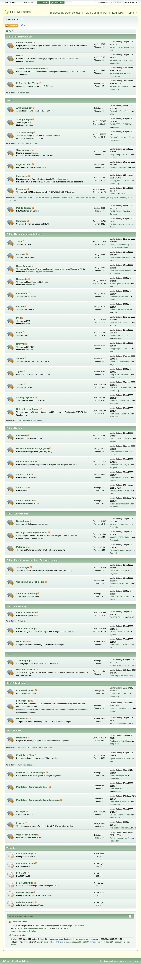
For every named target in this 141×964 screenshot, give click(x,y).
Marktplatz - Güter (25, 755)
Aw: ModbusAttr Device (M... (121, 224)
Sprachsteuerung (120, 197)
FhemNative (39, 197)
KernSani (29, 125)
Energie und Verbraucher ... (120, 802)
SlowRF (20, 358)
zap (111, 287)
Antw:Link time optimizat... (120, 694)
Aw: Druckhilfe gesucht (118, 776)
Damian (113, 158)
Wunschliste (22, 641)
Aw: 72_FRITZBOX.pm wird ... (121, 439)
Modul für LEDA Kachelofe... (121, 537)
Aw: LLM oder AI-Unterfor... (120, 47)
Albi (134, 828)
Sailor (123, 194)
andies (112, 50)
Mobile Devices (24, 208)
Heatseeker (114, 841)
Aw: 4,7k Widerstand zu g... (120, 245)
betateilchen (114, 779)
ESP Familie (22, 748)
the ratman (114, 507)
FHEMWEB (22, 197)
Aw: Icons (113, 194)
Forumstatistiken (18, 922)
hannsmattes (115, 378)
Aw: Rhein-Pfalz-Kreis (118, 73)
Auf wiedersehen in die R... (120, 838)
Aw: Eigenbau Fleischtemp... (121, 741)
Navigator (113, 468)
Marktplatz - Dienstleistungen (31, 772)
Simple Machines (22, 961)
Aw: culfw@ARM (116, 676)
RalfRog (129, 676)
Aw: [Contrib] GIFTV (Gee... (120, 155)
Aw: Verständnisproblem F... (120, 137)
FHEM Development (26, 612)
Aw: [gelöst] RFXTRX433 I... (120, 349)
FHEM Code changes (27, 628)
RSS (130, 197)
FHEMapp (48, 197)
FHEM (86, 12)
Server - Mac (22, 487)
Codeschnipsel (24, 150)
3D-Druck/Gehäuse (35, 748)
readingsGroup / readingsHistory (101, 197)
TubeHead (114, 417)
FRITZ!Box (21, 435)
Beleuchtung (23, 521)
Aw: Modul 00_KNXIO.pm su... (121, 310)
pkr (111, 648)
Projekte (20, 823)
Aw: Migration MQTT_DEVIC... (121, 336)
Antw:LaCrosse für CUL (119, 665)
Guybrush (113, 553)
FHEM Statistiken (25, 883)
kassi (112, 261)
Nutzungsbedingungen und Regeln (115, 961)
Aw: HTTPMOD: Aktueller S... (121, 597)
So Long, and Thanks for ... (120, 181)
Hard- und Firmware (26, 669)
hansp (68, 942)
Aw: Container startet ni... (119, 452)
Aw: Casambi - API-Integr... (120, 645)
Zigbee (20, 371)
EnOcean (21, 254)
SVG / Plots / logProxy (79, 197)
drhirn (112, 114)
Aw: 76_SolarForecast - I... (120, 571)
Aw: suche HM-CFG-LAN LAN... (122, 789)
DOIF (19, 144)
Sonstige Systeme (25, 397)
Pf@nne (38, 272)
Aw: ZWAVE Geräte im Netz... (121, 388)
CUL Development (25, 690)
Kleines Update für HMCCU (120, 284)
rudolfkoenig (114, 89)
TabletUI (30, 197)
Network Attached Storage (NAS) (32, 448)
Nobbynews (114, 140)
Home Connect (24, 266)
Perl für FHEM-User (29, 144)
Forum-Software (24, 43)
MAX (19, 318)
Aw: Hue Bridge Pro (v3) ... (120, 524)
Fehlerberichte (23, 701)
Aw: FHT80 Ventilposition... (120, 362)
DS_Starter (114, 574)
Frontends (21, 189)
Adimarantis (48, 272)
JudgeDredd (114, 744)
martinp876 (30, 285)
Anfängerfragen (24, 119)
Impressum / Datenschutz (64, 12)
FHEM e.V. (131, 12)
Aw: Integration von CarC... (120, 584)
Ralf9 (134, 665)
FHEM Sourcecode (25, 863)
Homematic (22, 279)
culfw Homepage (25, 892)
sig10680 (85, 942)
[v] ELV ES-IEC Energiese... (120, 758)
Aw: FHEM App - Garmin (119, 211)
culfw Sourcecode (25, 902)
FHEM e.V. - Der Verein (27, 83)
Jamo (112, 761)
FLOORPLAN (11, 200)
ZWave (20, 384)
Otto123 (113, 494)
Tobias (112, 352)
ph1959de (30, 61)
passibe (116, 127)
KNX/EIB (20, 306)
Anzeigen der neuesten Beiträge (23, 931)
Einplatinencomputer (27, 461)
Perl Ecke (21, 621)
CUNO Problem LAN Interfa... (121, 709)
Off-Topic (21, 811)
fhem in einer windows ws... (120, 504)
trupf (111, 587)
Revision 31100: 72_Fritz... (120, 632)
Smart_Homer (115, 527)
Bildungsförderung (24, 93)
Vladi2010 (117, 792)
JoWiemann (114, 442)
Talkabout (113, 214)
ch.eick (112, 600)
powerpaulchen (49, 942)
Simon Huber (115, 805)
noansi (112, 300)
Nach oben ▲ (133, 961)
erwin (115, 313)
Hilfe (100, 961)
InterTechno (22, 293)
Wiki (18, 56)
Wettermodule (36, 420)
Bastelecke (22, 738)
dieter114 (109, 942)
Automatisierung (25, 132)
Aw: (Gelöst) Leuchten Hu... (120, 375)
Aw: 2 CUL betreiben (118, 723)
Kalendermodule (24, 420)
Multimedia (22, 547)
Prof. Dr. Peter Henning (119, 248)
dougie (112, 711)
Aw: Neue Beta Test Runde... (121, 323)
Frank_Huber (115, 76)
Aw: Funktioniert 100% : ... (120, 60)
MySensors (47, 748)
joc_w (112, 365)
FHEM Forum (20, 12)
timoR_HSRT (115, 818)
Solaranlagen (23, 567)
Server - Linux (23, 474)
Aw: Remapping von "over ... (121, 258)
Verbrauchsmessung (26, 593)
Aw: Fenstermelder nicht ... (120, 297)
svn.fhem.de (68, 631)
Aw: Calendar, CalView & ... (120, 414)
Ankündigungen (24, 108)
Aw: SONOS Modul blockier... (121, 550)
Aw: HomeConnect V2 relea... (121, 271)
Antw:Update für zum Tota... (120, 491)
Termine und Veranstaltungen (31, 69)
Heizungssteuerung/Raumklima (32, 532)
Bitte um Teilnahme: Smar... (120, 815)
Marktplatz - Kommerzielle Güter (32, 787)
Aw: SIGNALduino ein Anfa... (121, 401)
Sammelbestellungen (26, 765)
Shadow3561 (115, 274)
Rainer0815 (79, 926)
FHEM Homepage (25, 854)
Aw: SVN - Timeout (117, 617)
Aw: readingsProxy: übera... (120, 111)
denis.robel (100, 942)
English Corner (24, 164)
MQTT (19, 332)
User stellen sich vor (26, 835)
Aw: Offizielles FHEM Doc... (120, 478)
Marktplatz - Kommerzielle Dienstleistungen (38, 800)
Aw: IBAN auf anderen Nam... (121, 86)
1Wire (19, 241)
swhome (31, 272)
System (113, 635)
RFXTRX (20, 344)
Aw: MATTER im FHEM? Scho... (122, 124)
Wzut (28, 324)
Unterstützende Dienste (28, 409)
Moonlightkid (115, 63)
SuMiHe (113, 227)
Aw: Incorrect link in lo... (119, 168)
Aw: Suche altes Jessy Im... (120, 465)
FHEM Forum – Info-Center (21, 916)
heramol (14, 945)
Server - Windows (25, 500)
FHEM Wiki (116, 12)
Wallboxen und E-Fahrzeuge (30, 582)
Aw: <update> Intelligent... (120, 828)
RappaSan (114, 326)
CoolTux (113, 455)
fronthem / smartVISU (61, 197)
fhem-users (22, 176)
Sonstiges (21, 221)
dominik (92, 942)
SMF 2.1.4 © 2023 (9, 961)
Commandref (99, 12)
